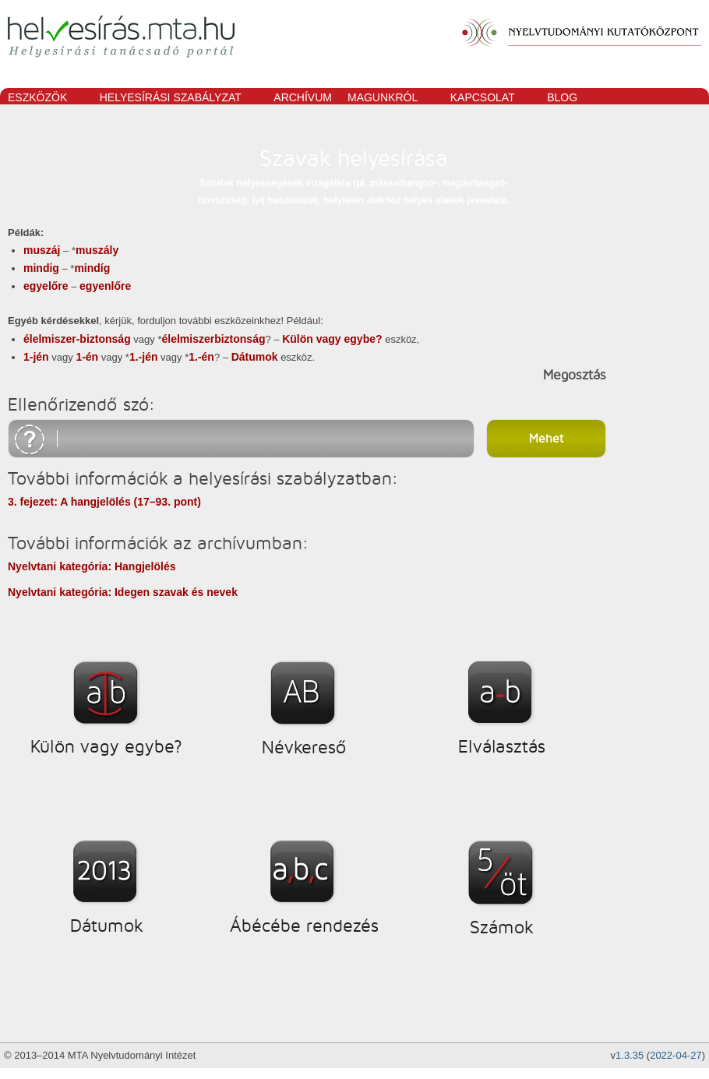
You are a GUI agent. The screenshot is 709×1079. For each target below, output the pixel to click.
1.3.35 (630, 1055)
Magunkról (387, 98)
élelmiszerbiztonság (213, 339)
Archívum (302, 97)
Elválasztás (501, 746)
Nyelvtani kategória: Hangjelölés (92, 566)
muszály (97, 250)
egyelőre (46, 286)
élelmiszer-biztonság (77, 339)
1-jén (36, 357)
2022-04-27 (676, 1055)
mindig (41, 268)
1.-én (201, 357)
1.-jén (143, 357)
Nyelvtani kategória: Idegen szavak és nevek (123, 592)
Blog (562, 97)
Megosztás (574, 375)
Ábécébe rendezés (304, 925)
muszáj (41, 250)
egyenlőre (105, 286)
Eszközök (41, 98)
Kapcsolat (487, 98)
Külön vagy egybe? (332, 339)
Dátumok (254, 357)
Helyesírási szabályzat (175, 98)
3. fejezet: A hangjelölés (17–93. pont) (104, 501)
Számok (501, 927)
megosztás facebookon (498, 375)
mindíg (92, 268)
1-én (87, 357)
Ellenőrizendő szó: (81, 404)
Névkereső (304, 747)
